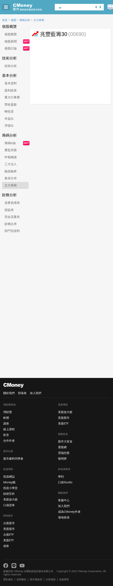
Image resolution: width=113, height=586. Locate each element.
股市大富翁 (65, 441)
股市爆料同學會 (13, 458)
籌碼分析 (24, 20)
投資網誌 (9, 476)
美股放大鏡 (10, 499)
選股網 (62, 447)
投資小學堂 (10, 488)
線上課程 (9, 429)
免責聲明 (64, 579)
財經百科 (9, 494)
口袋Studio (65, 482)
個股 (13, 20)
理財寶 (7, 412)
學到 (61, 476)
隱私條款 (8, 579)
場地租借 (63, 517)
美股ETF (8, 540)
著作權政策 (36, 579)
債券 (6, 546)
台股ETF (8, 534)
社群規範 (51, 579)
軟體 (6, 418)
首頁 (4, 20)
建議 (110, 7)
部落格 (22, 393)
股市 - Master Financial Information (34, 7)
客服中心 (63, 500)
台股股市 (9, 523)
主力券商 (39, 20)
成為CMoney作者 (69, 512)
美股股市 (9, 529)
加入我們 (35, 393)
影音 (6, 435)
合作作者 (9, 440)
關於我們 (9, 393)
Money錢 (9, 482)
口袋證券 (9, 505)
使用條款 (21, 579)
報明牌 (62, 458)
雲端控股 (63, 453)
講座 (6, 423)
